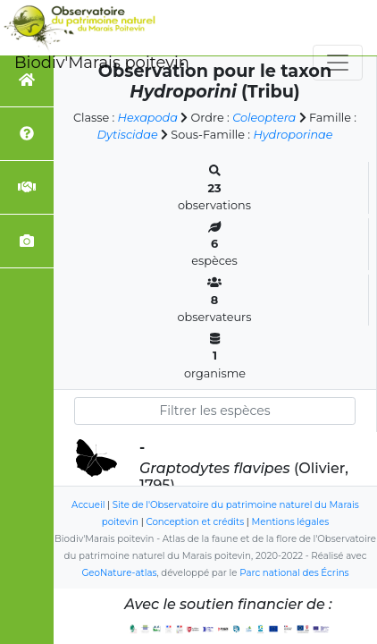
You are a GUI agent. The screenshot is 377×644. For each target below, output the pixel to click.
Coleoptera (264, 117)
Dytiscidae (127, 134)
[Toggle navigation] (338, 62)
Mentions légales (291, 522)
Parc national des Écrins (293, 573)
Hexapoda (148, 117)
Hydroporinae (292, 134)
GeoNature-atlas (118, 573)
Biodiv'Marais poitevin (101, 62)
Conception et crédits (195, 522)
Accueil (88, 505)
